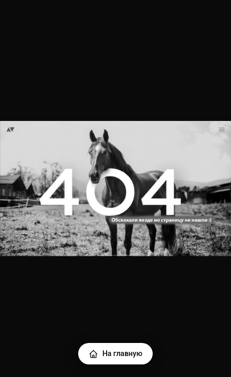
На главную (115, 354)
